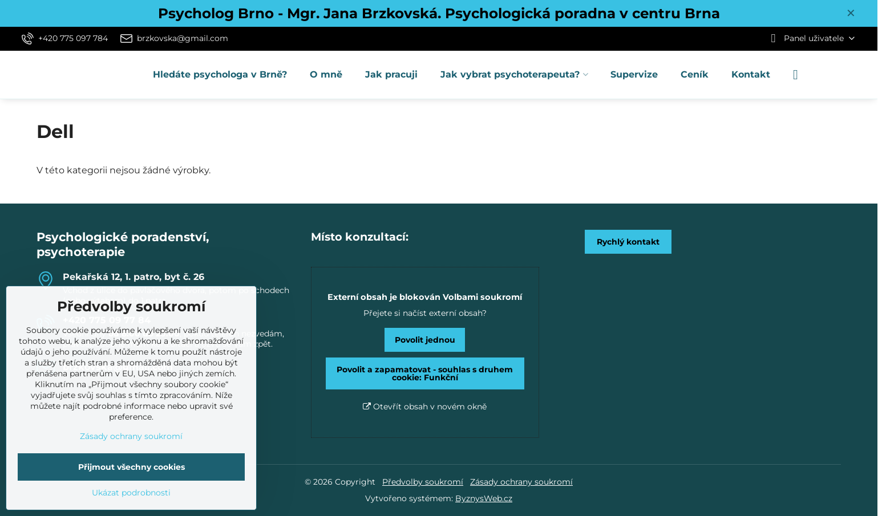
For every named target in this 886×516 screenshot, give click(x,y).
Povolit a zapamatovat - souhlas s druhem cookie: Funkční (425, 373)
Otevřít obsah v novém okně (425, 406)
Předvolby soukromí (422, 482)
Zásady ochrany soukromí (521, 482)
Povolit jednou (425, 340)
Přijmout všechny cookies (131, 467)
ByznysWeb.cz (483, 498)
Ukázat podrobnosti (131, 492)
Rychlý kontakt (628, 242)
